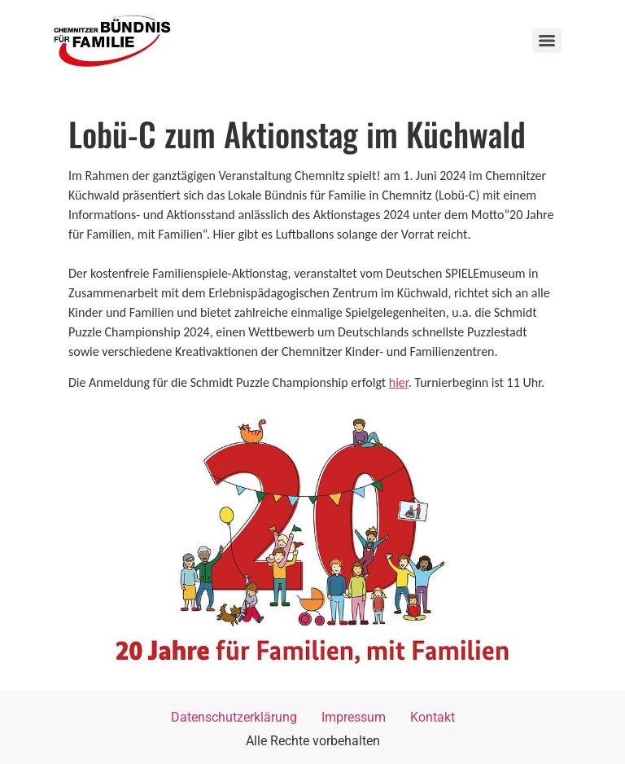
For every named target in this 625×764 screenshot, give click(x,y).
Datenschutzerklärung (234, 717)
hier (399, 382)
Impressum (353, 717)
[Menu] (547, 41)
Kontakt (432, 717)
